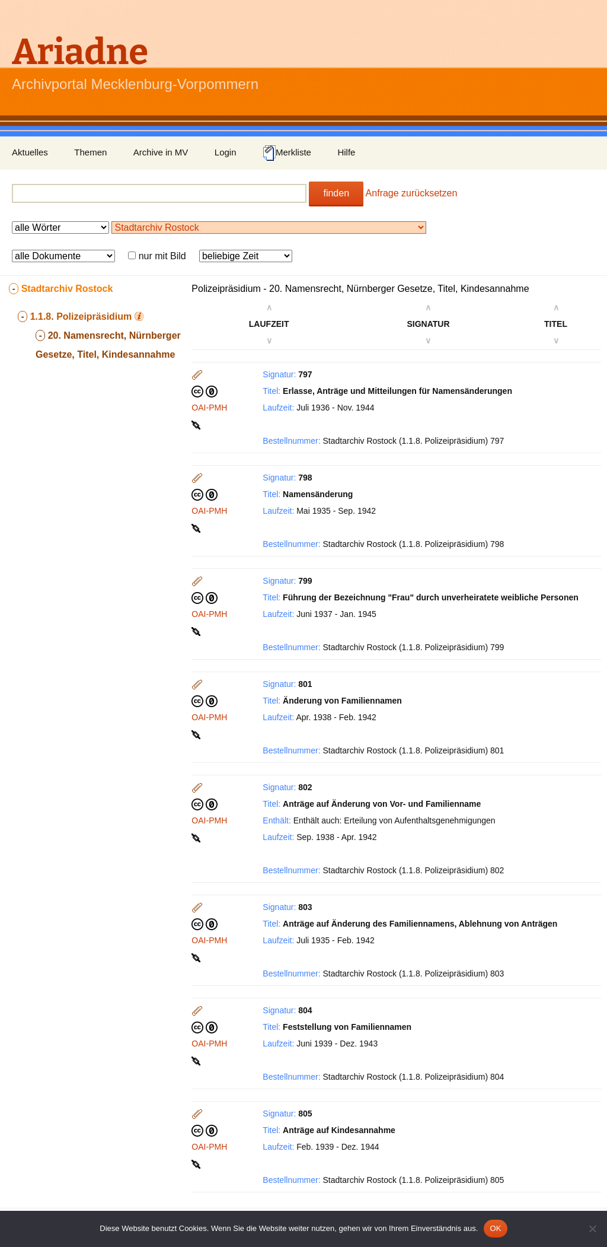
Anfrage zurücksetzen (412, 193)
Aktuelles (30, 152)
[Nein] (592, 1229)
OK (495, 1228)
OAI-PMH (209, 407)
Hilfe (346, 152)
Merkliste (287, 153)
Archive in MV (161, 152)
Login (226, 152)
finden (336, 193)
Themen (90, 152)
